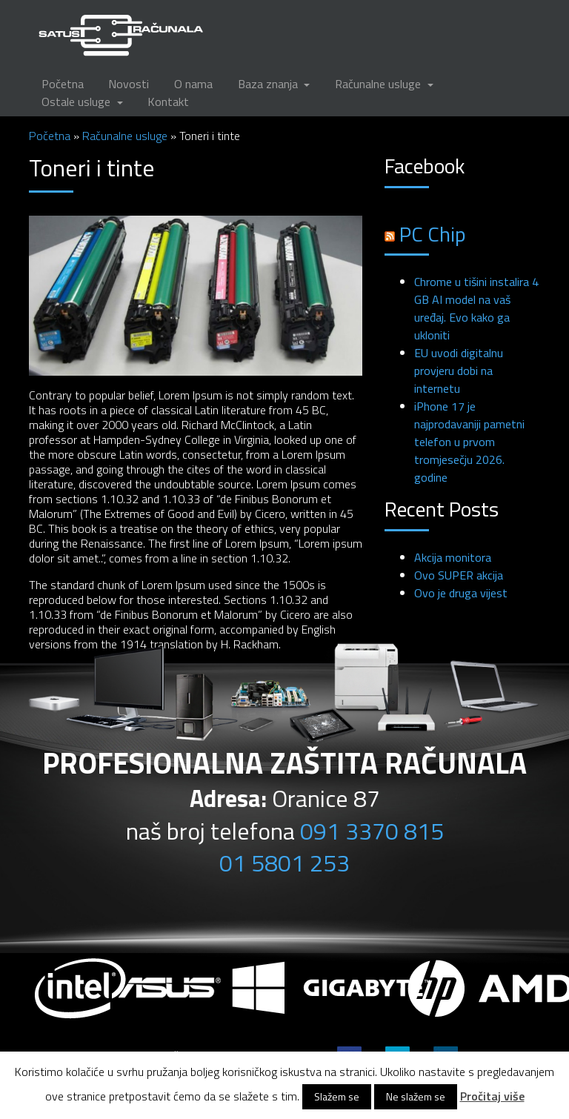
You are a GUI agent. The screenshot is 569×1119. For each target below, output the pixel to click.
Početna (62, 84)
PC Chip (432, 234)
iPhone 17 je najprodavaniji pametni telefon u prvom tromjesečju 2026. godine (469, 441)
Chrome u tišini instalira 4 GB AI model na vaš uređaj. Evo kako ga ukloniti (476, 308)
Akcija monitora (452, 557)
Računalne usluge (379, 84)
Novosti (128, 84)
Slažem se (336, 1096)
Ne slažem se (415, 1096)
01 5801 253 (284, 862)
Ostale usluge (77, 101)
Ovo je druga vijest (461, 593)
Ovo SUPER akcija (458, 575)
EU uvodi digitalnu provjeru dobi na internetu (458, 370)
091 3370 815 (372, 831)
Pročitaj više (492, 1096)
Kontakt (168, 101)
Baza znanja (269, 84)
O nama (193, 84)
